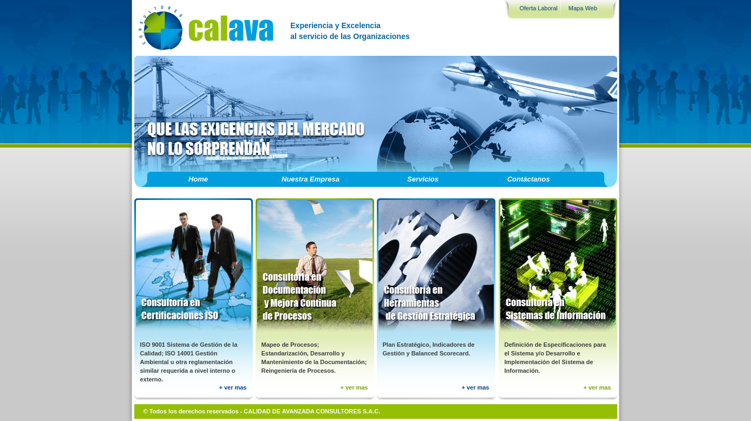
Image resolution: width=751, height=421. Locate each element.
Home (198, 179)
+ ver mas (232, 387)
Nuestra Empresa (310, 179)
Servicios (423, 179)
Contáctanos (528, 179)
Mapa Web (583, 8)
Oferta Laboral (539, 8)
